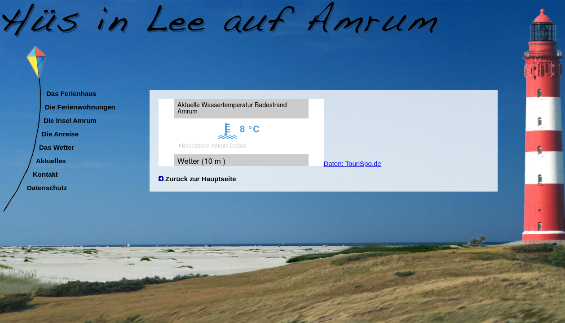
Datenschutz (47, 186)
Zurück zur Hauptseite (200, 179)
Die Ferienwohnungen (80, 106)
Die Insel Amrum (70, 119)
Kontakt (45, 173)
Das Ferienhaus (71, 92)
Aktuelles (51, 159)
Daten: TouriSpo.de (352, 163)
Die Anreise (60, 132)
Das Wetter (56, 146)
